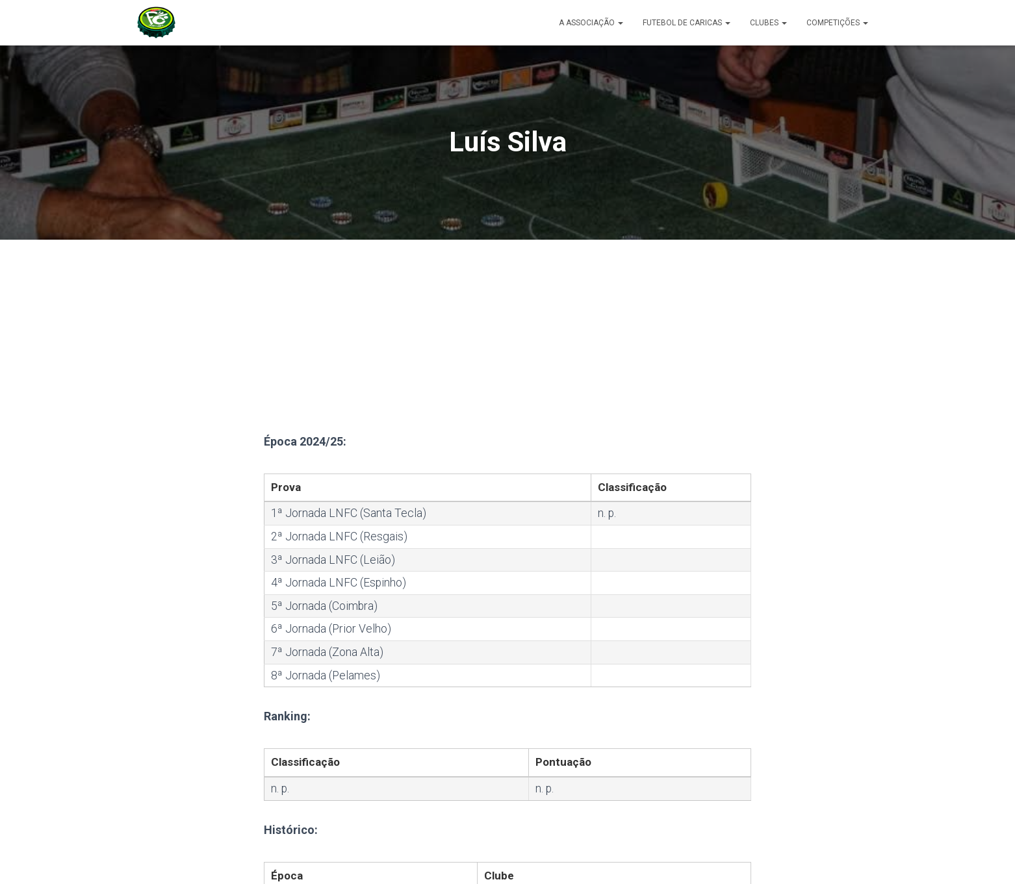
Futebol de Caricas (686, 22)
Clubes (768, 22)
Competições (837, 22)
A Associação (591, 22)
